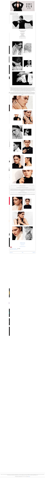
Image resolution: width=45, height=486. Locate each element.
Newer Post (11, 252)
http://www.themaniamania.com (22, 246)
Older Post (34, 252)
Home (22, 252)
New (15, 249)
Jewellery (12, 249)
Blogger (29, 476)
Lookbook (14, 249)
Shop (16, 249)
